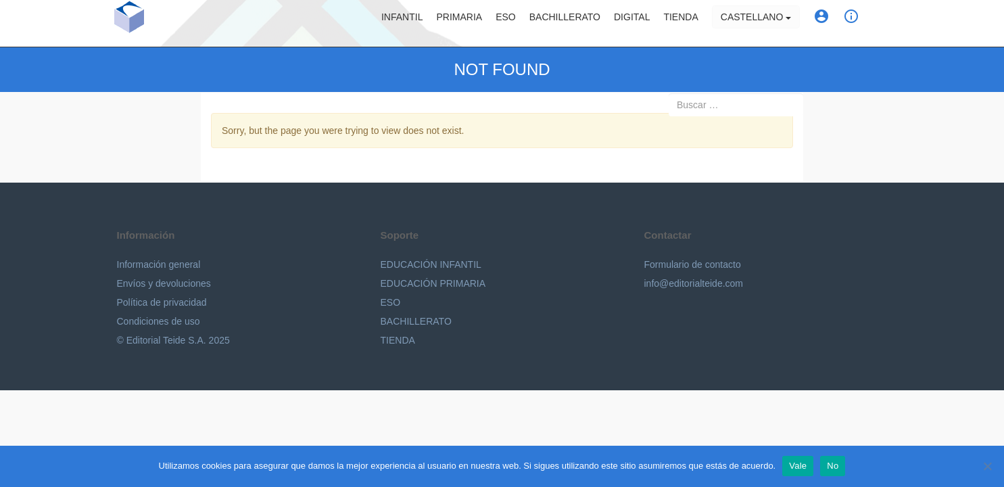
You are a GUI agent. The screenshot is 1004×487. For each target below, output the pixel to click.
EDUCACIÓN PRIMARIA (433, 283)
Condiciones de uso (158, 321)
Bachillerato (564, 23)
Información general (159, 264)
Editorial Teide (185, 26)
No (832, 466)
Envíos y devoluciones (164, 283)
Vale (798, 466)
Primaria (459, 23)
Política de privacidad (162, 302)
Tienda (680, 23)
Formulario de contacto (692, 264)
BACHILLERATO (416, 321)
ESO (506, 23)
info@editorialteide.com (694, 283)
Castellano (756, 23)
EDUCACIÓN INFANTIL (431, 264)
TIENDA (398, 340)
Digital (632, 23)
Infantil (402, 23)
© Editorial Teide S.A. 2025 (173, 340)
